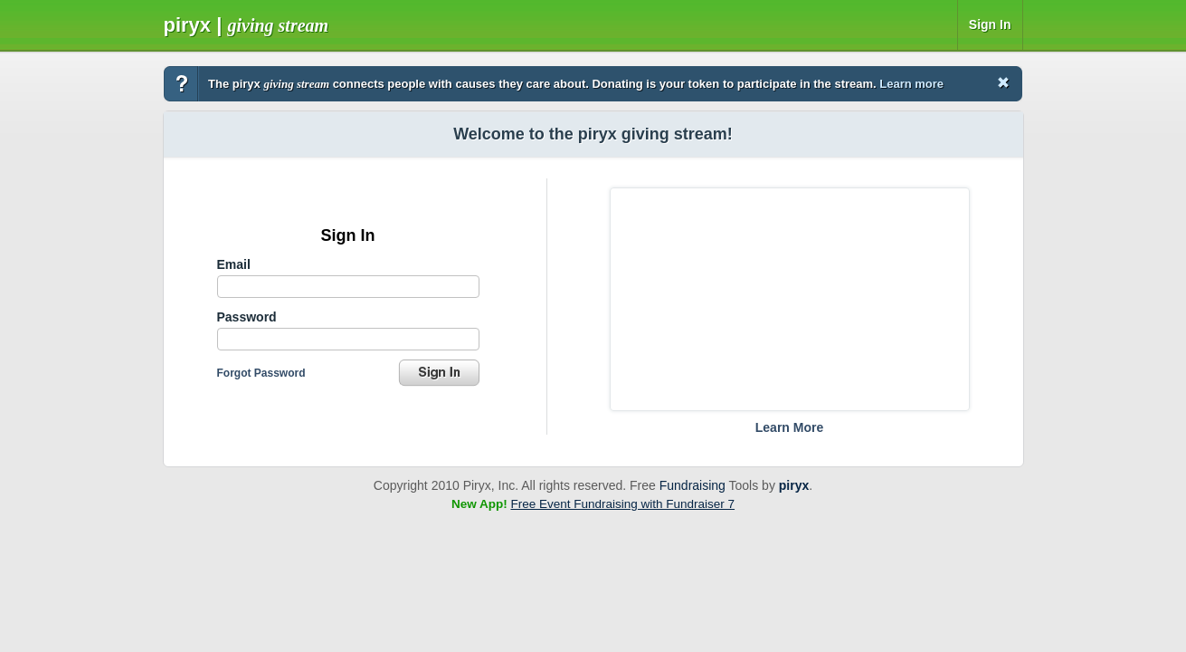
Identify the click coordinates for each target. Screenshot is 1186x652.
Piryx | (246, 25)
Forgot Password (261, 373)
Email (234, 264)
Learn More (789, 427)
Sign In (990, 24)
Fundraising (692, 485)
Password (247, 317)
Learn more (911, 84)
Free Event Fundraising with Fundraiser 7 (622, 504)
